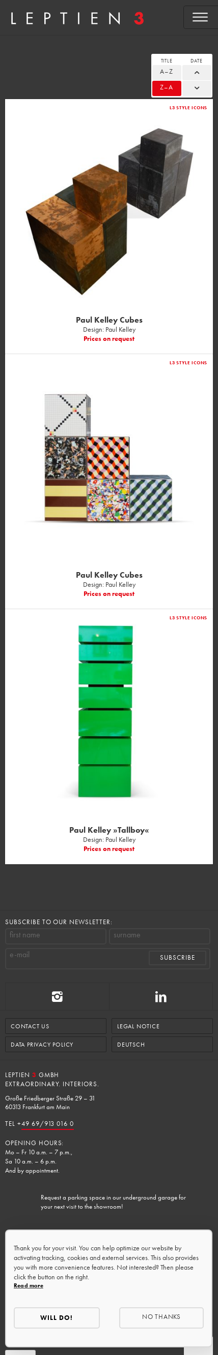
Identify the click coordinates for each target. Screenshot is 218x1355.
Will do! (56, 1317)
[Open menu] (201, 17)
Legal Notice (138, 1026)
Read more (28, 1285)
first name (25, 935)
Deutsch (131, 1045)
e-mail (20, 955)
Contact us (30, 1026)
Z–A (166, 87)
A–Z (166, 71)
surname (127, 935)
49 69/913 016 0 (47, 1123)
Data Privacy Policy (42, 1045)
